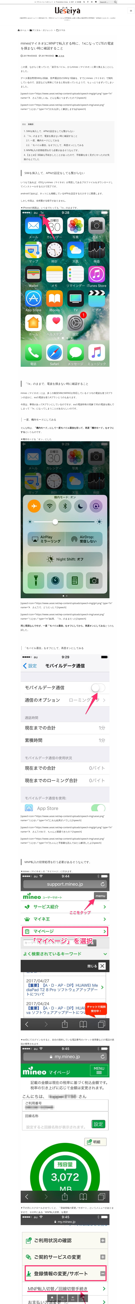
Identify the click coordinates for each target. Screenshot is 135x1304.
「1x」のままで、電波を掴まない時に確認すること (51, 136)
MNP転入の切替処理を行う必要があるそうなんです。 (52, 150)
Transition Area (62, 2)
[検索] (115, 2)
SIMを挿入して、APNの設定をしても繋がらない (49, 131)
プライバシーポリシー (44, 2)
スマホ (62, 30)
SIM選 (79, 2)
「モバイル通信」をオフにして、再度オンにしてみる (55, 145)
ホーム (23, 30)
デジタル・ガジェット (42, 30)
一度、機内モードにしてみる (42, 140)
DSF (72, 2)
